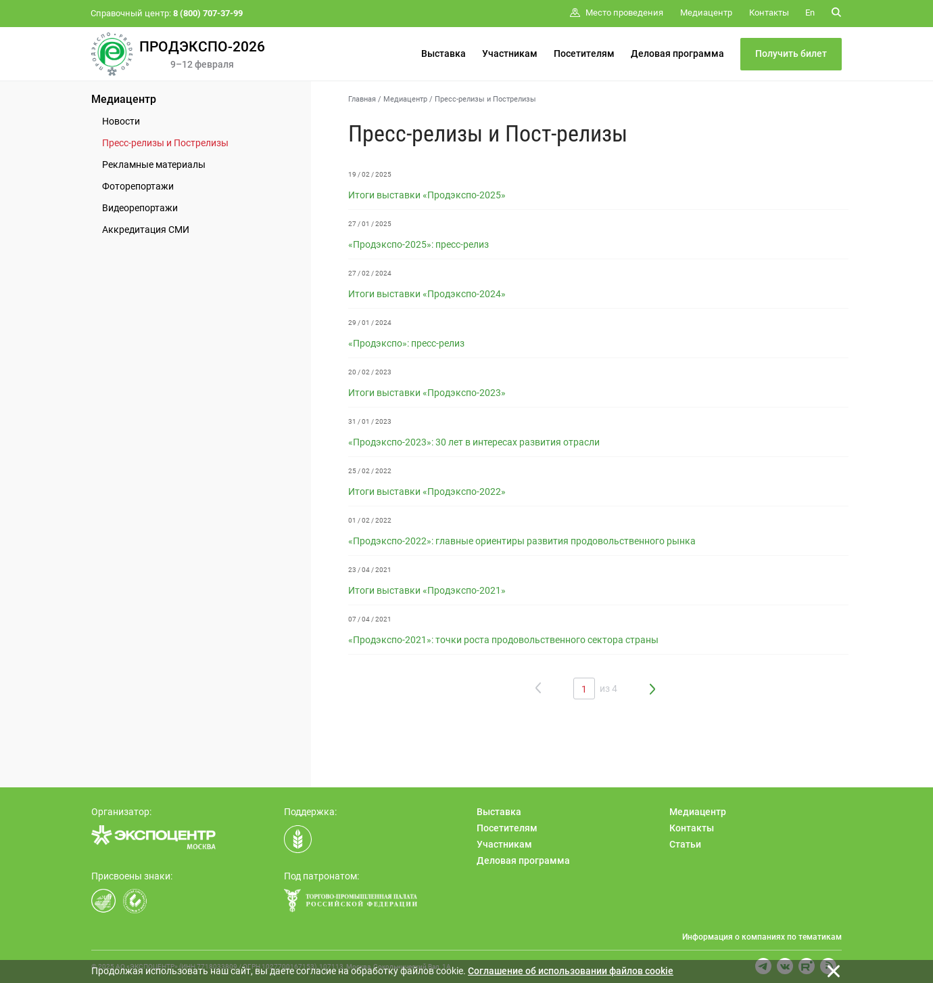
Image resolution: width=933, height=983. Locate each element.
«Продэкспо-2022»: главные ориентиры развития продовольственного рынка (522, 541)
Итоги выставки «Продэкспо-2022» (427, 491)
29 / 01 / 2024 (369, 322)
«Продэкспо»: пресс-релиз (406, 343)
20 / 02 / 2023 (369, 372)
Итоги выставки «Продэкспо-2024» (427, 293)
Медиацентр (123, 99)
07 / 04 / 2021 (369, 619)
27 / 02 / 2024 (369, 273)
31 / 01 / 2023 (369, 421)
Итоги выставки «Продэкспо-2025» (427, 195)
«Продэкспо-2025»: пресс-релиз (418, 244)
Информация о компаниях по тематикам (762, 937)
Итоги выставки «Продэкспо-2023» (427, 392)
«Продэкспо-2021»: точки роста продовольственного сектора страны (503, 639)
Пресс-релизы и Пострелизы (165, 142)
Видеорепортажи (140, 207)
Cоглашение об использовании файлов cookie (570, 970)
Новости (121, 121)
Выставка (443, 53)
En (810, 12)
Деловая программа (677, 53)
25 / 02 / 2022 (369, 471)
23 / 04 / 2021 (369, 569)
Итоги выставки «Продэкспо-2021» (427, 590)
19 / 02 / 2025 (369, 174)
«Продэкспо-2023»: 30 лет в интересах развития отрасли (474, 442)
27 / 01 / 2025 (369, 223)
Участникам (509, 53)
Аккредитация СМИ (145, 229)
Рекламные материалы (154, 164)
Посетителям (584, 53)
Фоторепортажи (138, 186)
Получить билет (791, 53)
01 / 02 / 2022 (369, 520)
